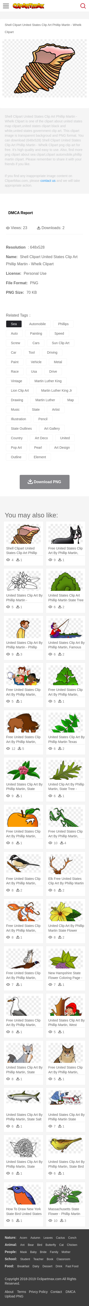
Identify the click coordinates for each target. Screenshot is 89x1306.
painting (36, 333)
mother (65, 1252)
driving (52, 352)
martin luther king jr (56, 390)
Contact (56, 1292)
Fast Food (72, 1266)
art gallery (52, 428)
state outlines (21, 428)
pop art (16, 447)
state (36, 409)
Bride (43, 1252)
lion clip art (20, 390)
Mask (23, 1252)
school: (11, 1259)
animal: (11, 1245)
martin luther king (47, 381)
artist (56, 409)
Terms (21, 1292)
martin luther (45, 400)
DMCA (70, 1292)
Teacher (38, 1259)
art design (62, 447)
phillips (63, 324)
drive (53, 371)
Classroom (63, 1259)
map (70, 400)
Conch (72, 1237)
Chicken (72, 1245)
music (15, 409)
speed (59, 333)
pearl (38, 447)
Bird (39, 1245)
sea (14, 324)
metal (58, 362)
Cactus (60, 1237)
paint (15, 362)
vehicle (36, 362)
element (40, 457)
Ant (22, 1245)
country (17, 438)
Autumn (35, 1237)
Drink (59, 1266)
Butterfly (51, 1245)
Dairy (36, 1266)
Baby (33, 1252)
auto (14, 333)
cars (36, 343)
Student (25, 1259)
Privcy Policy (38, 1292)
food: (9, 1266)
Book (50, 1259)
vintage (16, 381)
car (13, 352)
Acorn (23, 1237)
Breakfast (23, 1266)
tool (32, 352)
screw (15, 343)
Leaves (48, 1237)
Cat (61, 1245)
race (15, 371)
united (65, 438)
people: (11, 1252)
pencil (42, 419)
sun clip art (60, 343)
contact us (48, 181)
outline (16, 457)
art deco (41, 438)
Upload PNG (14, 1296)
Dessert (47, 1266)
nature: (10, 1237)
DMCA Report (20, 213)
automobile (37, 324)
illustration (18, 419)
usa (34, 371)
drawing (17, 400)
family (54, 1252)
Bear (31, 1245)
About (9, 1292)
